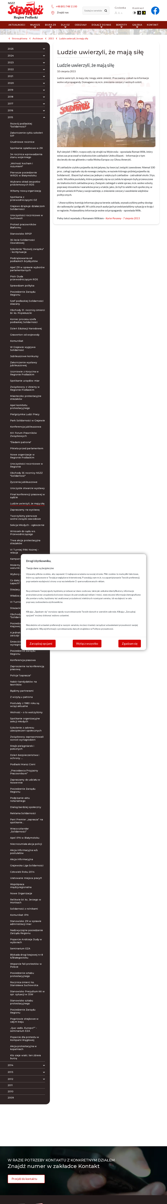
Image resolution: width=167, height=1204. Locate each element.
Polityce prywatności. (103, 628)
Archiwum (38, 38)
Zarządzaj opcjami (41, 643)
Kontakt (153, 24)
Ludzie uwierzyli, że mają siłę (73, 38)
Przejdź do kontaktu (24, 1179)
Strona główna (19, 38)
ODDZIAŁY (81, 24)
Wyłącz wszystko (87, 643)
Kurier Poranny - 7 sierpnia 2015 (123, 218)
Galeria (137, 25)
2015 (51, 38)
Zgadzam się (129, 643)
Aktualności (16, 24)
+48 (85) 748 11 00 (66, 6)
